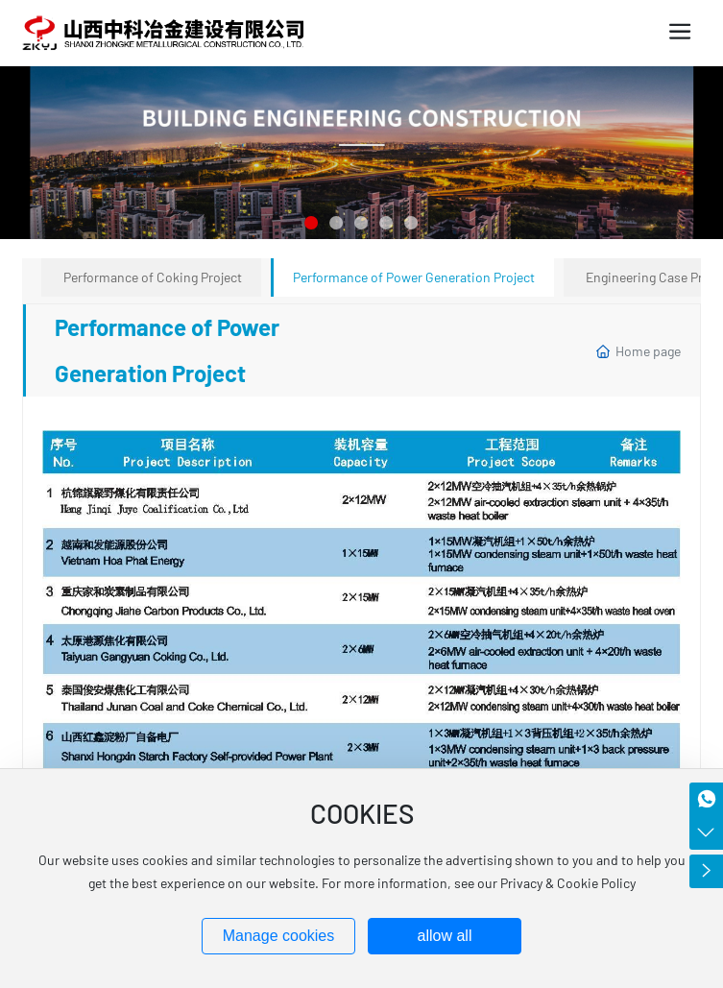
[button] (312, 222)
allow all (445, 936)
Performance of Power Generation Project (414, 277)
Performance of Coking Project (152, 277)
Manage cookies (279, 936)
